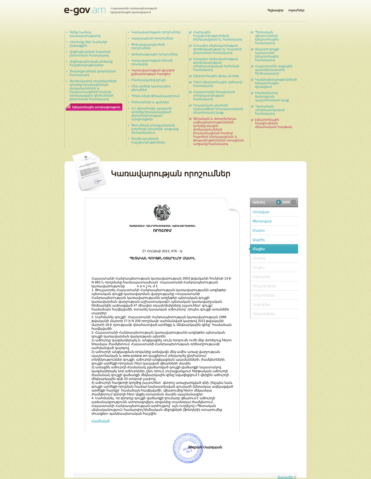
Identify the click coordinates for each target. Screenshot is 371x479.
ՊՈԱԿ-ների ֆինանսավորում (155, 96)
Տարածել (285, 477)
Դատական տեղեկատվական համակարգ (270, 109)
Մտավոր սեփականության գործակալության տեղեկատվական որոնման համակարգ (216, 64)
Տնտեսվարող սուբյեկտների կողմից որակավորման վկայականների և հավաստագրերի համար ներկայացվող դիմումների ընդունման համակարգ (93, 90)
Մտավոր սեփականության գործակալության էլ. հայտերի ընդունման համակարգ (217, 49)
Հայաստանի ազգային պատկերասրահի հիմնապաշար (274, 69)
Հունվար (260, 212)
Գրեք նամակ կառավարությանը (85, 34)
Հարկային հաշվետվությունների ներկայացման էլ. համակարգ (217, 35)
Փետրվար (262, 221)
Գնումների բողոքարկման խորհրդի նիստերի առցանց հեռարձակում (155, 129)
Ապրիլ (258, 240)
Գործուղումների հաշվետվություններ (148, 140)
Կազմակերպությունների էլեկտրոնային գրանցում (276, 83)
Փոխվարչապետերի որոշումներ (148, 46)
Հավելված (100, 421)
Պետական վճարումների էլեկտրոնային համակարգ (267, 37)
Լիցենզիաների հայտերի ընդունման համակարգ (90, 53)
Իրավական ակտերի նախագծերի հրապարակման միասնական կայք (218, 108)
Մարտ (258, 230)
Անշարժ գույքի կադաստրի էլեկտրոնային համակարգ (267, 54)
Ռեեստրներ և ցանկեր (150, 102)
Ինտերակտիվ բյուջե (148, 80)
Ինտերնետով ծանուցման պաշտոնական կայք (272, 96)
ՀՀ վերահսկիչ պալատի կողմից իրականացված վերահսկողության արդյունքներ (151, 114)
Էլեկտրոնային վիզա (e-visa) (216, 76)
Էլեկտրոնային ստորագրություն (96, 107)
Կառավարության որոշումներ (156, 32)
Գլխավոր (275, 9)
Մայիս (258, 249)
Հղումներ (296, 9)
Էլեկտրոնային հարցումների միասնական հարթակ (273, 123)
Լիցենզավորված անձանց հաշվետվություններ (91, 63)
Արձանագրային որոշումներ (154, 54)
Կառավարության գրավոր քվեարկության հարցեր (153, 72)
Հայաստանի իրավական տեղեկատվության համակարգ (214, 95)
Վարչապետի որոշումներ (152, 38)
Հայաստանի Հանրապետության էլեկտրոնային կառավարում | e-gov (110, 11)
